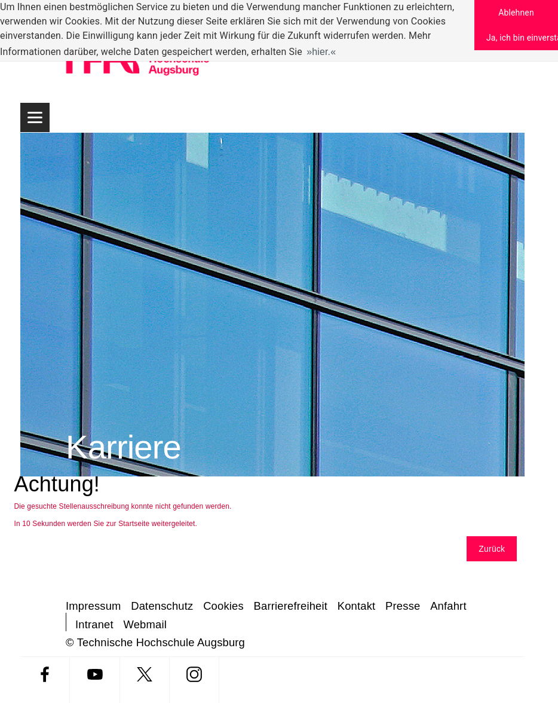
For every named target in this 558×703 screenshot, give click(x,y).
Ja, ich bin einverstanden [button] (522, 37)
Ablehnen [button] (516, 12)
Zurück (492, 549)
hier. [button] (321, 52)
